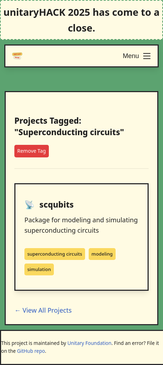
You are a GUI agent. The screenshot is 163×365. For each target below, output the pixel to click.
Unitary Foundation (89, 343)
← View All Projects (43, 310)
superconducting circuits (54, 254)
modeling (102, 254)
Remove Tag (31, 150)
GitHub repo (31, 351)
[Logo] (17, 55)
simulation (39, 269)
